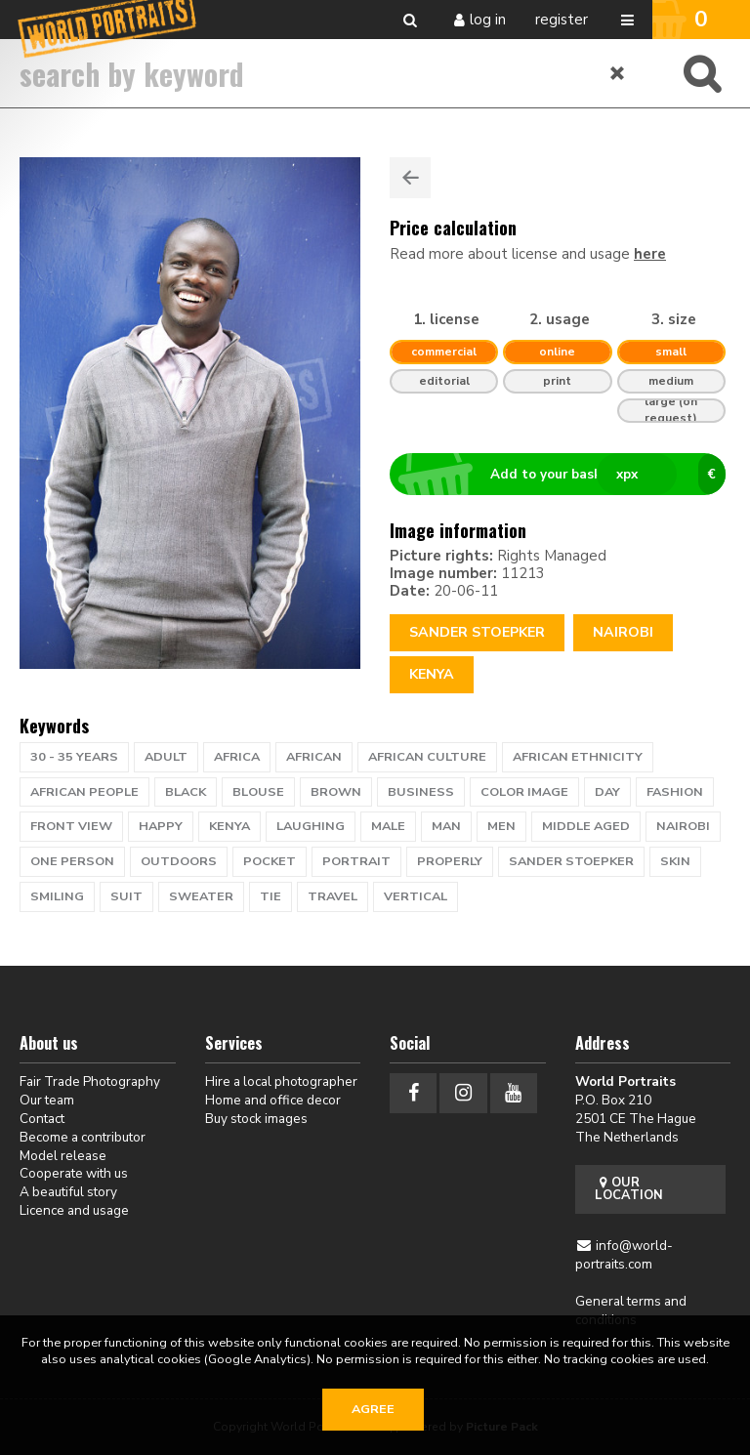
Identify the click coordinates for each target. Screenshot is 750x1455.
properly (449, 861)
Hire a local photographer (281, 1081)
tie (270, 896)
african (314, 757)
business (421, 792)
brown (336, 792)
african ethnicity (578, 757)
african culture (427, 757)
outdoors (179, 861)
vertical (415, 896)
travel (332, 896)
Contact (42, 1118)
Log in (488, 19)
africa (237, 757)
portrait (356, 861)
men (501, 826)
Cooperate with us (74, 1173)
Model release (63, 1155)
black (185, 792)
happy (161, 826)
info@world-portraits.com (624, 1254)
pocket (269, 861)
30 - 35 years (74, 757)
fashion (674, 792)
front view (71, 826)
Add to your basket (566, 474)
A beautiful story (68, 1192)
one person (72, 861)
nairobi (683, 826)
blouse (258, 792)
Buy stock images (256, 1118)
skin (675, 861)
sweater (201, 896)
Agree (373, 1409)
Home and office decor (273, 1100)
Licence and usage (74, 1210)
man (446, 826)
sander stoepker (571, 861)
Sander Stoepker (477, 632)
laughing (310, 826)
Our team (47, 1100)
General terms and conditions (631, 1310)
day (607, 792)
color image (524, 792)
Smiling (57, 896)
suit (126, 896)
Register (561, 19)
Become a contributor (83, 1137)
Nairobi (623, 632)
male (388, 826)
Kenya (431, 674)
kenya (229, 826)
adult (166, 757)
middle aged (586, 826)
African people (84, 792)
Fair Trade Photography (90, 1081)
